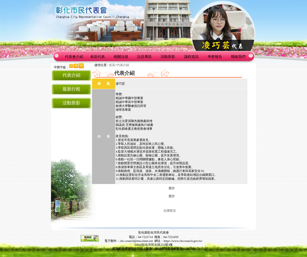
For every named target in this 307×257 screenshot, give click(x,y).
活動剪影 (168, 57)
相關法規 (121, 57)
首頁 (112, 65)
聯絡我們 (238, 57)
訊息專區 (144, 57)
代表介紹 (71, 75)
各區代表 (97, 57)
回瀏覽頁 (170, 210)
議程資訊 (191, 57)
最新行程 (71, 89)
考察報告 (214, 57)
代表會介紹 (74, 57)
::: (52, 67)
